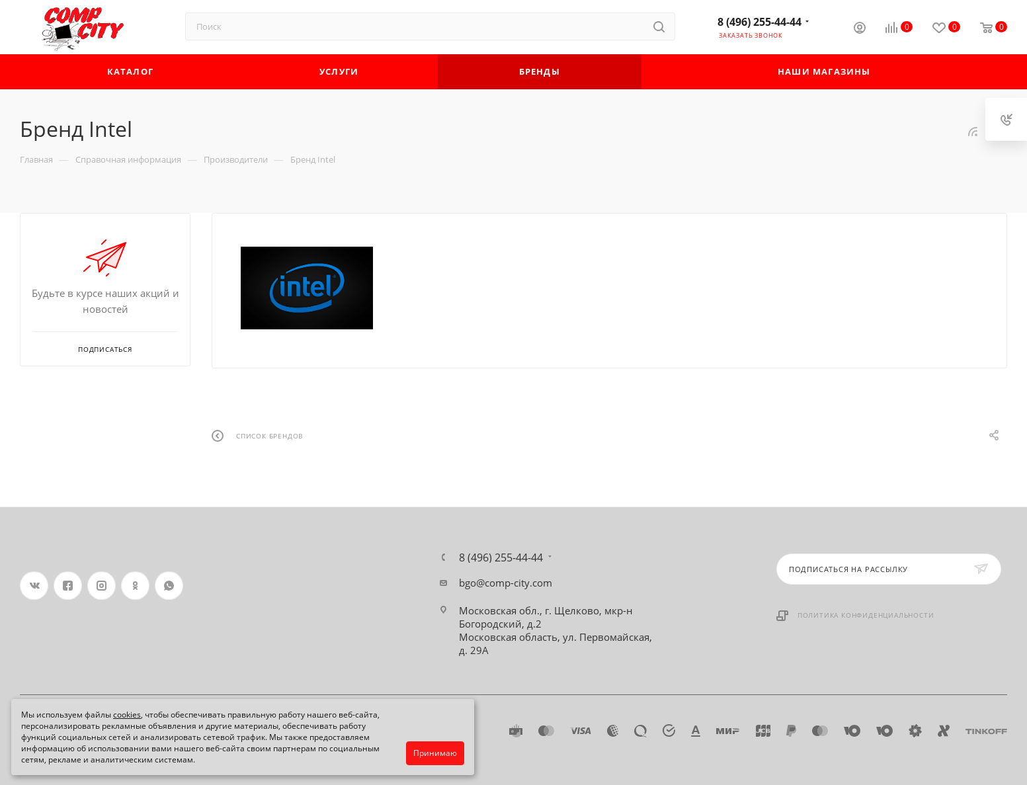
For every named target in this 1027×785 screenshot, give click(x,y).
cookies (127, 714)
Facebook (68, 585)
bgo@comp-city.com (505, 582)
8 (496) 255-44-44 (759, 22)
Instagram (101, 585)
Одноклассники (135, 585)
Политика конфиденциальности (866, 615)
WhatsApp (169, 585)
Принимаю (435, 753)
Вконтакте (34, 585)
